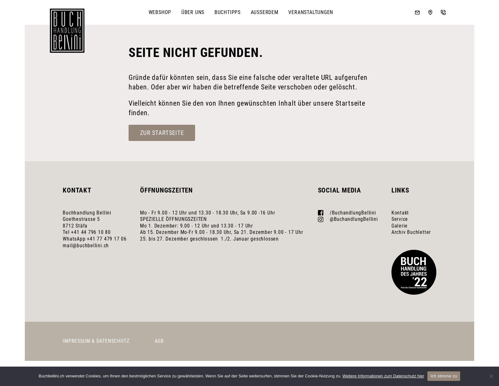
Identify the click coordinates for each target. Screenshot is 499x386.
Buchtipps (227, 12)
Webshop (160, 12)
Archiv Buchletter (411, 232)
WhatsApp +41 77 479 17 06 (95, 239)
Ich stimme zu (444, 376)
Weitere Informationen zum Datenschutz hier (383, 376)
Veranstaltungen (310, 12)
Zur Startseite (162, 133)
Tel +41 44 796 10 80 (87, 232)
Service (399, 219)
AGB (159, 341)
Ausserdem (264, 12)
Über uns (192, 12)
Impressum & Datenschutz (96, 341)
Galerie (399, 226)
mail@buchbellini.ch (86, 245)
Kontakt (400, 213)
